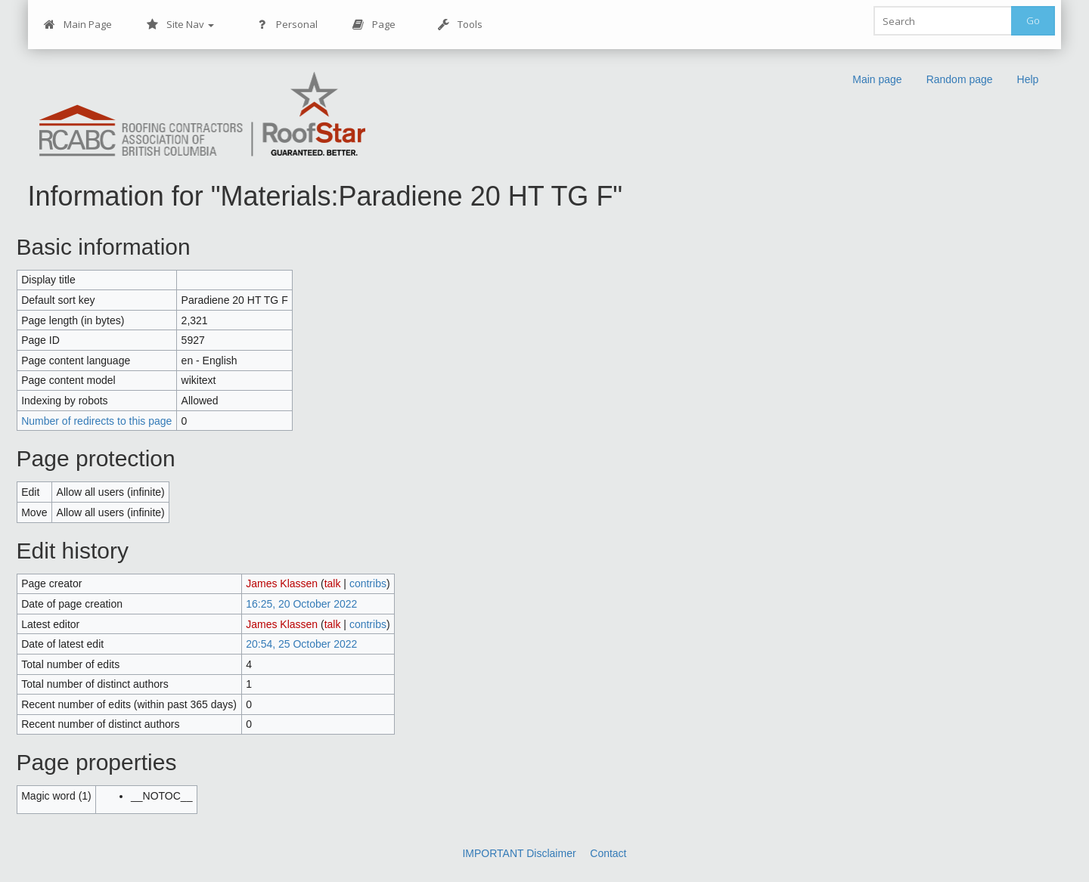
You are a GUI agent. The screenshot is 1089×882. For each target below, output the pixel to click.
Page (374, 24)
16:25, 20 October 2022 (301, 604)
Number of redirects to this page (96, 421)
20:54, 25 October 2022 (301, 644)
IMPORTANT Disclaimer (519, 853)
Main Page (78, 24)
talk (332, 583)
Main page (876, 79)
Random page (959, 79)
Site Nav (180, 24)
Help (1028, 79)
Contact (608, 853)
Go (1033, 20)
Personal (287, 24)
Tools (460, 24)
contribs (367, 583)
